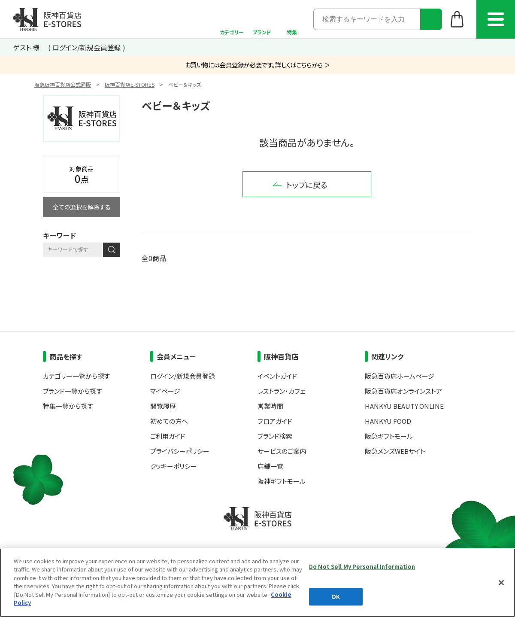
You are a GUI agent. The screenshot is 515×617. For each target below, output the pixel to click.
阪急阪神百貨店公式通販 (62, 84)
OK (335, 597)
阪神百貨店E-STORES (129, 84)
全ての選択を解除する (82, 207)
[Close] (501, 582)
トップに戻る (306, 184)
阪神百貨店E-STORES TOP (47, 19)
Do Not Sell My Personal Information (362, 566)
